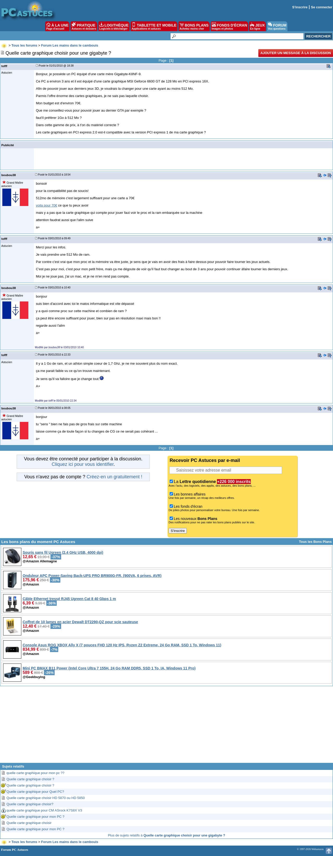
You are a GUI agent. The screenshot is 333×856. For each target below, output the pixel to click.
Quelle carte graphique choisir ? (30, 779)
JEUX (257, 26)
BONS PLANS (194, 26)
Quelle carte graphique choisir (29, 823)
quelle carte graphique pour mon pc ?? (36, 773)
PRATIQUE (84, 26)
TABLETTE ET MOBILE (154, 26)
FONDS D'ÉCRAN (229, 26)
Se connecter (321, 7)
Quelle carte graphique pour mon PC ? (36, 817)
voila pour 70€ (46, 205)
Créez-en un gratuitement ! (114, 476)
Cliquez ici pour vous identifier (82, 464)
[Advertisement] (166, 726)
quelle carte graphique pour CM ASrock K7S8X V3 (44, 810)
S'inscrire (300, 7)
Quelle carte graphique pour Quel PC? (35, 792)
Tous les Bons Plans (315, 542)
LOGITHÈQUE (114, 26)
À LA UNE (57, 26)
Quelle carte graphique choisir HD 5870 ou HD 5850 (46, 798)
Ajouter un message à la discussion (295, 53)
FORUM (277, 26)
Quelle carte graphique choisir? (30, 804)
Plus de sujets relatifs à (166, 835)
